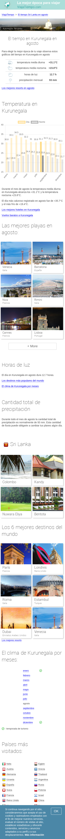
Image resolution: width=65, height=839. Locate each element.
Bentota (40, 514)
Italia (4, 603)
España (10, 784)
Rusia (41, 784)
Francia (6, 571)
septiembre (28, 708)
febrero (26, 675)
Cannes (7, 332)
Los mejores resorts (11, 640)
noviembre (28, 717)
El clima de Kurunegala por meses (20, 386)
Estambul (41, 599)
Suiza (9, 790)
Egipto (41, 763)
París (6, 567)
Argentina (43, 779)
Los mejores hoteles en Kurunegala (21, 209)
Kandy (39, 482)
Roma (7, 599)
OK (56, 811)
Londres (40, 567)
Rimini (38, 299)
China (41, 800)
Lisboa (38, 332)
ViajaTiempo (8, 14)
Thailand (42, 774)
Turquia (38, 603)
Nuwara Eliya (12, 514)
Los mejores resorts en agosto (18, 88)
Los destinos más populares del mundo (23, 380)
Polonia (42, 790)
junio (25, 694)
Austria (9, 769)
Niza (5, 299)
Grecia (41, 769)
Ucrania (10, 779)
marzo (26, 680)
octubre (27, 713)
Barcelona (40, 267)
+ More (32, 346)
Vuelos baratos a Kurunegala (17, 215)
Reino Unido (40, 571)
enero (26, 670)
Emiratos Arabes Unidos (14, 635)
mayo (26, 689)
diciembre (28, 722)
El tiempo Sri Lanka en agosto (33, 14)
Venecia (7, 267)
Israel (41, 795)
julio (25, 698)
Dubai (6, 632)
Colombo (9, 482)
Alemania (11, 774)
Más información (34, 834)
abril (25, 684)
